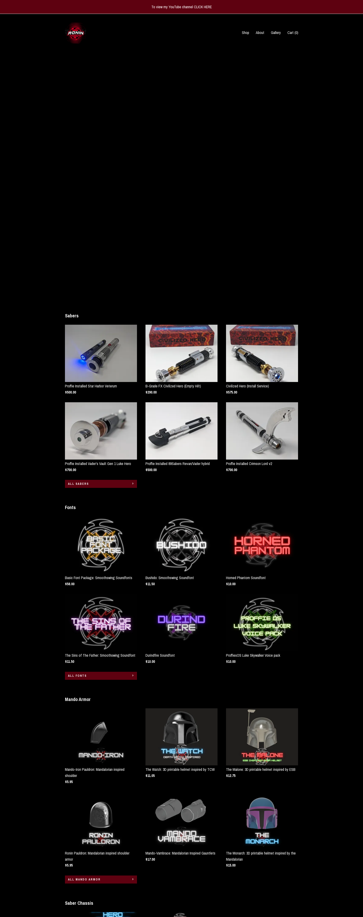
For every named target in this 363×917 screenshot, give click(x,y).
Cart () (292, 32)
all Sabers (78, 235)
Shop (245, 32)
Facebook (152, 886)
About (260, 32)
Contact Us (73, 898)
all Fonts (77, 427)
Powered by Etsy (280, 892)
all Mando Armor (84, 631)
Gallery (276, 32)
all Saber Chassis (85, 828)
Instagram (152, 879)
